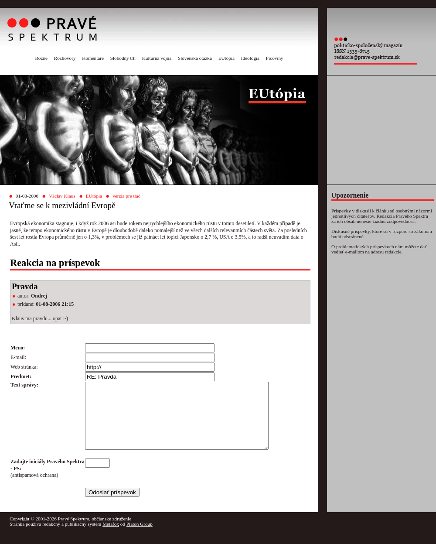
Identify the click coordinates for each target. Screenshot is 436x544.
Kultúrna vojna (156, 58)
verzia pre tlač (126, 195)
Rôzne (41, 58)
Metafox (110, 537)
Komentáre (93, 58)
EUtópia (226, 58)
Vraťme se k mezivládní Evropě (62, 205)
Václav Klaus (62, 195)
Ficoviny (274, 58)
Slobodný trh (123, 58)
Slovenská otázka (195, 58)
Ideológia (250, 58)
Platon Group (139, 537)
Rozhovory (65, 58)
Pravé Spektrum (73, 531)
